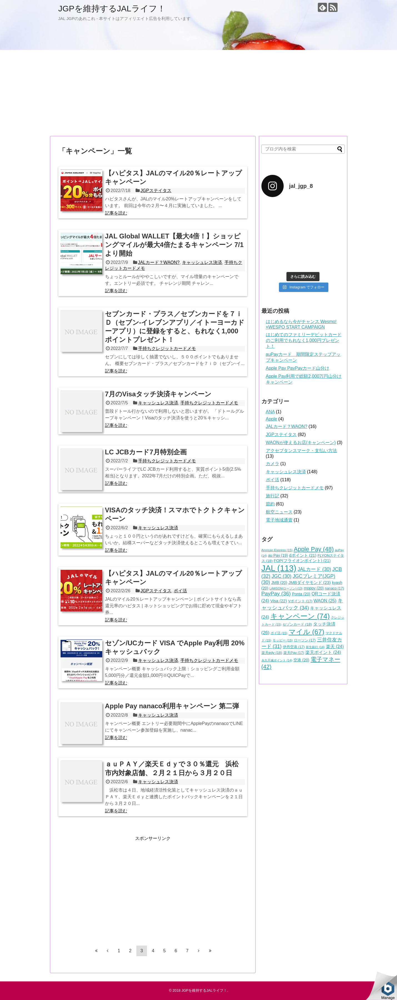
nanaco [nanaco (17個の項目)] (334, 588)
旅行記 (272, 495)
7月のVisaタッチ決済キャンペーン (158, 394)
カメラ (272, 463)
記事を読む (116, 213)
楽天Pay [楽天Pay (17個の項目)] (293, 653)
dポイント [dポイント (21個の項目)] (302, 555)
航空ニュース (279, 512)
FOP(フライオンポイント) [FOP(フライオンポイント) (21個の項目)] (302, 560)
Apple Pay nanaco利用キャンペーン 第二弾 (172, 706)
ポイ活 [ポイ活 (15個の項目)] (279, 633)
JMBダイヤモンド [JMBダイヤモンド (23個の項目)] (309, 582)
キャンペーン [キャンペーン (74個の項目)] (300, 616)
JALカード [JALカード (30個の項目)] (314, 569)
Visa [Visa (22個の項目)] (278, 600)
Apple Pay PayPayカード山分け (297, 368)
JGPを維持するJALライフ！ (112, 8)
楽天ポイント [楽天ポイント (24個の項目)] (323, 652)
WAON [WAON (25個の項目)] (325, 600)
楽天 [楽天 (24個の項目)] (335, 646)
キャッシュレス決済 (202, 262)
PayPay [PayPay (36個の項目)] (276, 593)
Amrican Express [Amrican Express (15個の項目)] (277, 550)
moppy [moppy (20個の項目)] (314, 588)
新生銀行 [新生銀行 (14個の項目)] (315, 647)
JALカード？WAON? (159, 262)
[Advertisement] (198, 93)
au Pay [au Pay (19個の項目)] (278, 555)
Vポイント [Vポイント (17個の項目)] (300, 601)
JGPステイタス (155, 190)
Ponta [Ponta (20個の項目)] (301, 594)
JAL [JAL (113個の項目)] (278, 568)
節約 (270, 504)
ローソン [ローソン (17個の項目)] (305, 640)
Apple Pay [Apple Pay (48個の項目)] (314, 549)
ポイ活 (180, 590)
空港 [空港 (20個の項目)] (301, 660)
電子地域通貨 (279, 520)
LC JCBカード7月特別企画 (146, 452)
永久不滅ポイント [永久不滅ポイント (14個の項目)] (276, 660)
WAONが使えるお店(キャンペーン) (301, 442)
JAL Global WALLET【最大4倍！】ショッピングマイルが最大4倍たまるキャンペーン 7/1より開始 (174, 244)
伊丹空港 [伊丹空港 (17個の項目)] (294, 647)
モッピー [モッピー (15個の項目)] (283, 640)
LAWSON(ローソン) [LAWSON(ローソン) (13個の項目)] (286, 588)
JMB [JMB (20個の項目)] (279, 582)
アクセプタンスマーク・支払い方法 (301, 450)
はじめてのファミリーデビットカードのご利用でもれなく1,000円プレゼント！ (303, 340)
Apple (271, 419)
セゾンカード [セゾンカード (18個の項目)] (297, 624)
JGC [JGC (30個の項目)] (281, 576)
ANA (270, 411)
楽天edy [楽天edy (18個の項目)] (271, 653)
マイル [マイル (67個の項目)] (306, 632)
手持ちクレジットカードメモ (167, 348)
